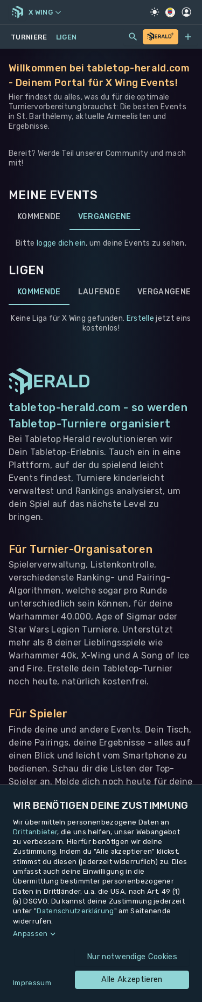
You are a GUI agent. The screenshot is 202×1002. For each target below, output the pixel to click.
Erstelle (141, 318)
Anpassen (30, 934)
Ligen (66, 37)
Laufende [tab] (99, 292)
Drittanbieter (35, 832)
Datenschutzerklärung (75, 911)
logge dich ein (61, 243)
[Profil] (186, 12)
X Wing (45, 12)
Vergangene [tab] (104, 217)
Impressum (32, 983)
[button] (101, 933)
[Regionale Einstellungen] (170, 12)
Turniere (29, 37)
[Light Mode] (155, 12)
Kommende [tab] (39, 217)
